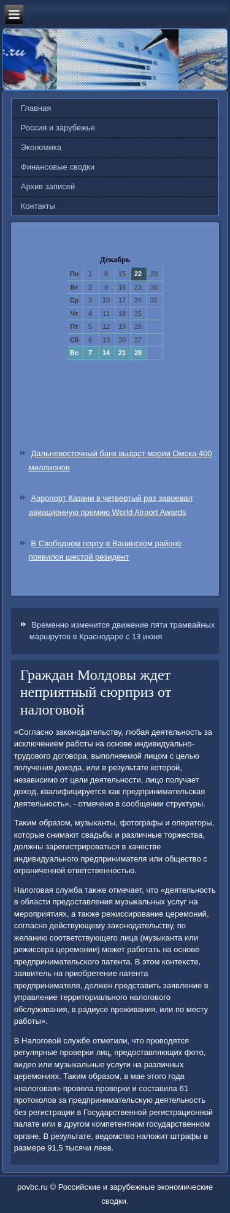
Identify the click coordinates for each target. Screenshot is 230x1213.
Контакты (38, 206)
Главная (36, 108)
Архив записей (48, 186)
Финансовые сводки (57, 166)
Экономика (41, 147)
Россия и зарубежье (58, 127)
